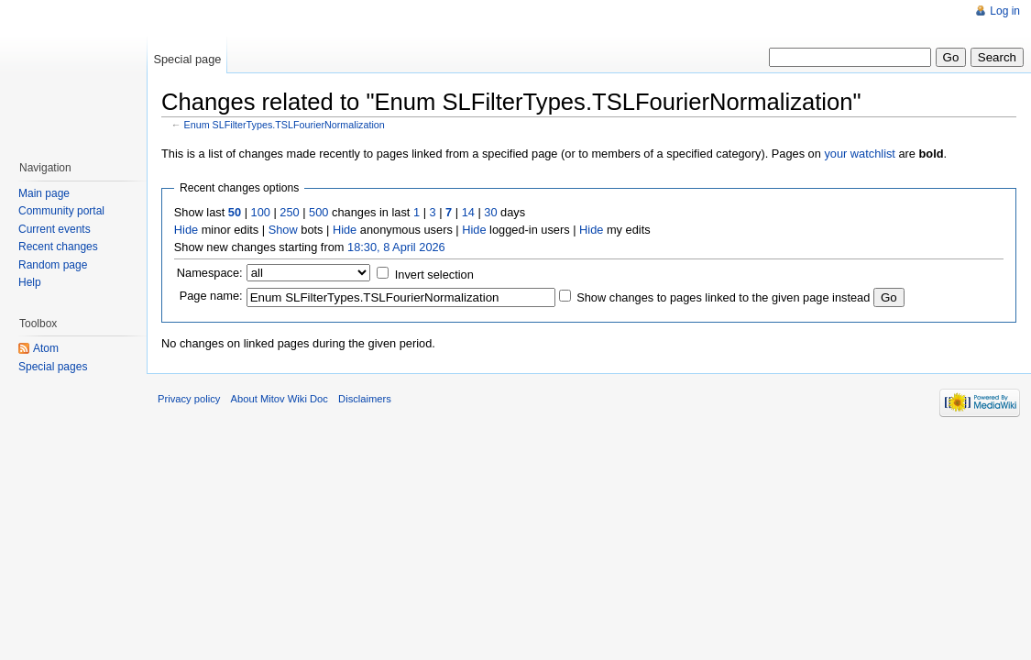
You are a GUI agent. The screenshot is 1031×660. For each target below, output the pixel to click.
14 (468, 212)
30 (490, 212)
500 (318, 212)
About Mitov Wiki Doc (279, 398)
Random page (52, 264)
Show (283, 229)
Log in (1005, 11)
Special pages (52, 366)
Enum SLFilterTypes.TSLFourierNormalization (284, 124)
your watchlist (859, 153)
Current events (54, 229)
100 (260, 212)
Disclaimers (364, 398)
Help (29, 282)
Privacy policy (189, 398)
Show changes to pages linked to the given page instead (723, 297)
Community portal (61, 210)
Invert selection (434, 274)
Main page (44, 193)
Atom (46, 348)
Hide (186, 229)
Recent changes (58, 246)
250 (289, 212)
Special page (187, 59)
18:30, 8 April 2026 (396, 247)
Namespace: (210, 273)
